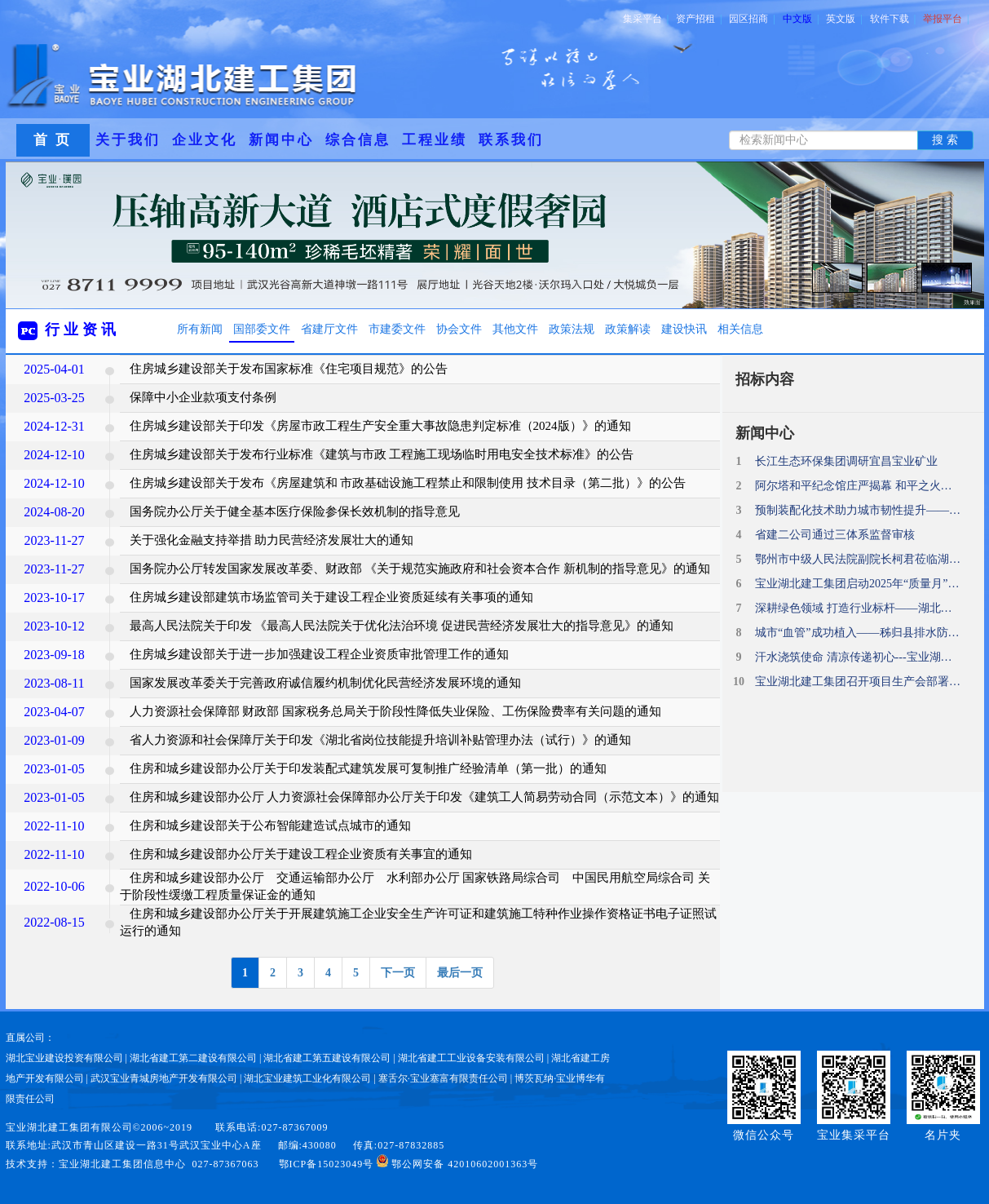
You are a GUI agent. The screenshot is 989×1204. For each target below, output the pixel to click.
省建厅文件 (329, 329)
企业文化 (204, 140)
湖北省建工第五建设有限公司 (327, 1058)
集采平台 (646, 18)
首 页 (52, 140)
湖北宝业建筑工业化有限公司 (307, 1078)
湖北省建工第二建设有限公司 (193, 1058)
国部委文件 (261, 329)
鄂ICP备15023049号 (326, 1164)
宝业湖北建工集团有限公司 (69, 1127)
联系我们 (511, 140)
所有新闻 (200, 329)
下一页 (398, 973)
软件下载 (893, 18)
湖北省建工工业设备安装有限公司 (471, 1058)
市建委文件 (397, 329)
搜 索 (945, 140)
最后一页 (460, 973)
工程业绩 (434, 140)
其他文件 (515, 329)
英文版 (844, 18)
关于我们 (128, 140)
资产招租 (699, 18)
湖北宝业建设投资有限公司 (64, 1058)
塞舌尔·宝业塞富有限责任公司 (443, 1078)
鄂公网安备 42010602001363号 (457, 1164)
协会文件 (459, 329)
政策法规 (571, 329)
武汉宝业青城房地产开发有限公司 (164, 1078)
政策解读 (628, 329)
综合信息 (358, 140)
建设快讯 (684, 329)
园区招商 (752, 18)
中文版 (801, 18)
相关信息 (740, 329)
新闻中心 (281, 140)
